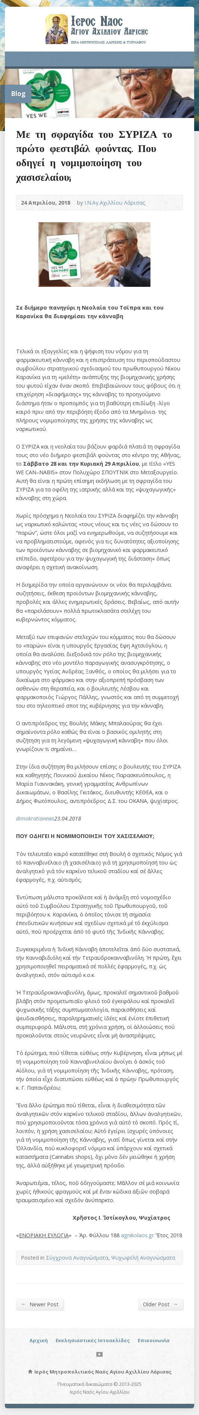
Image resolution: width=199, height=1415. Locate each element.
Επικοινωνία (154, 1340)
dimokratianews (35, 818)
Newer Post (39, 1304)
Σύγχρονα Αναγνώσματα (77, 1257)
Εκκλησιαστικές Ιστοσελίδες (93, 1340)
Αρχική (38, 1340)
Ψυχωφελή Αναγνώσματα (143, 1257)
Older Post (160, 1304)
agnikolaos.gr (137, 1235)
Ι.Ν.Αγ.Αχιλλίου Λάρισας (115, 202)
